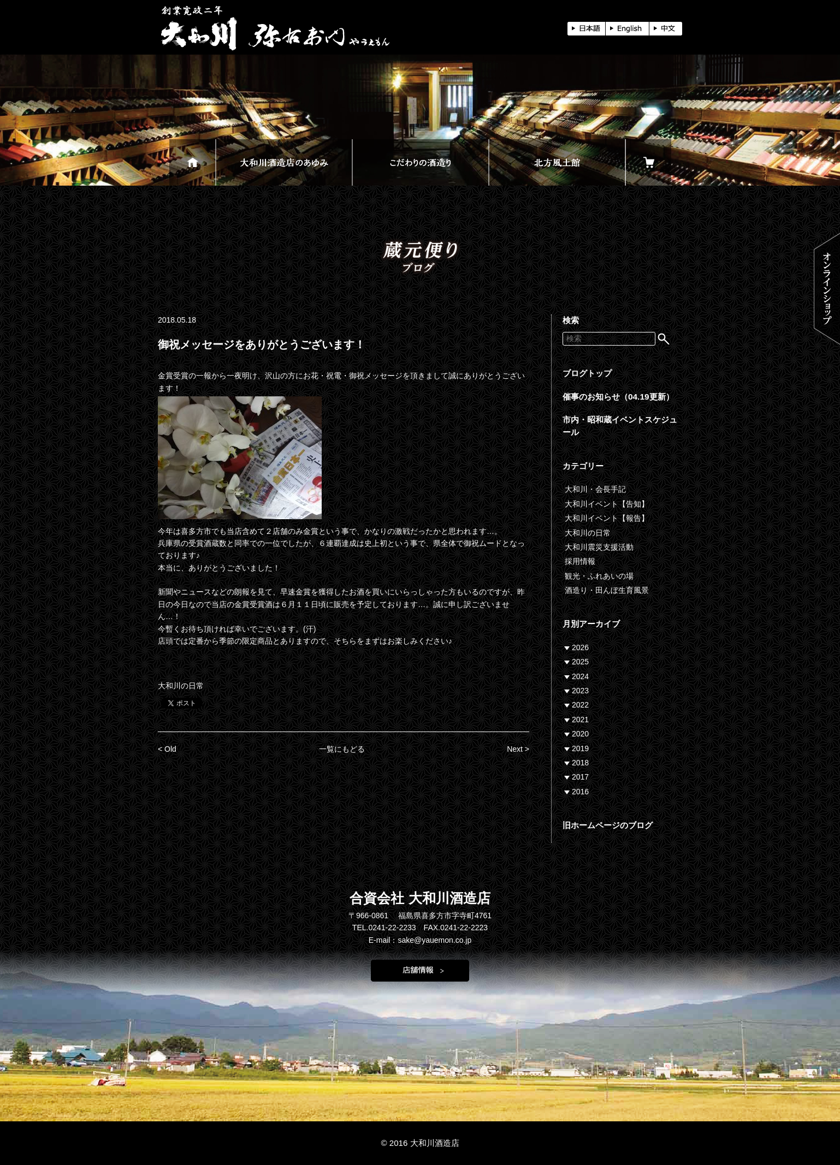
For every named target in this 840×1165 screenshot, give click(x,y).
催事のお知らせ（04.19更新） (618, 396)
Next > (518, 749)
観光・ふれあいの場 (599, 576)
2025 (580, 661)
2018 (580, 762)
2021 (580, 719)
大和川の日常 (181, 685)
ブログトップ (587, 373)
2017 (580, 776)
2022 (580, 704)
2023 (580, 690)
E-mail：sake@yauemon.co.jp (420, 940)
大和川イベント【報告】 (607, 518)
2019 (580, 748)
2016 (580, 791)
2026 (580, 647)
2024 (580, 676)
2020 (580, 733)
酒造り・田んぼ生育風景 (607, 590)
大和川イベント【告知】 (607, 504)
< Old (167, 749)
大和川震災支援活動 (599, 547)
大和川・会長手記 (595, 489)
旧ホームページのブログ (608, 825)
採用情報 (580, 561)
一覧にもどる (342, 749)
